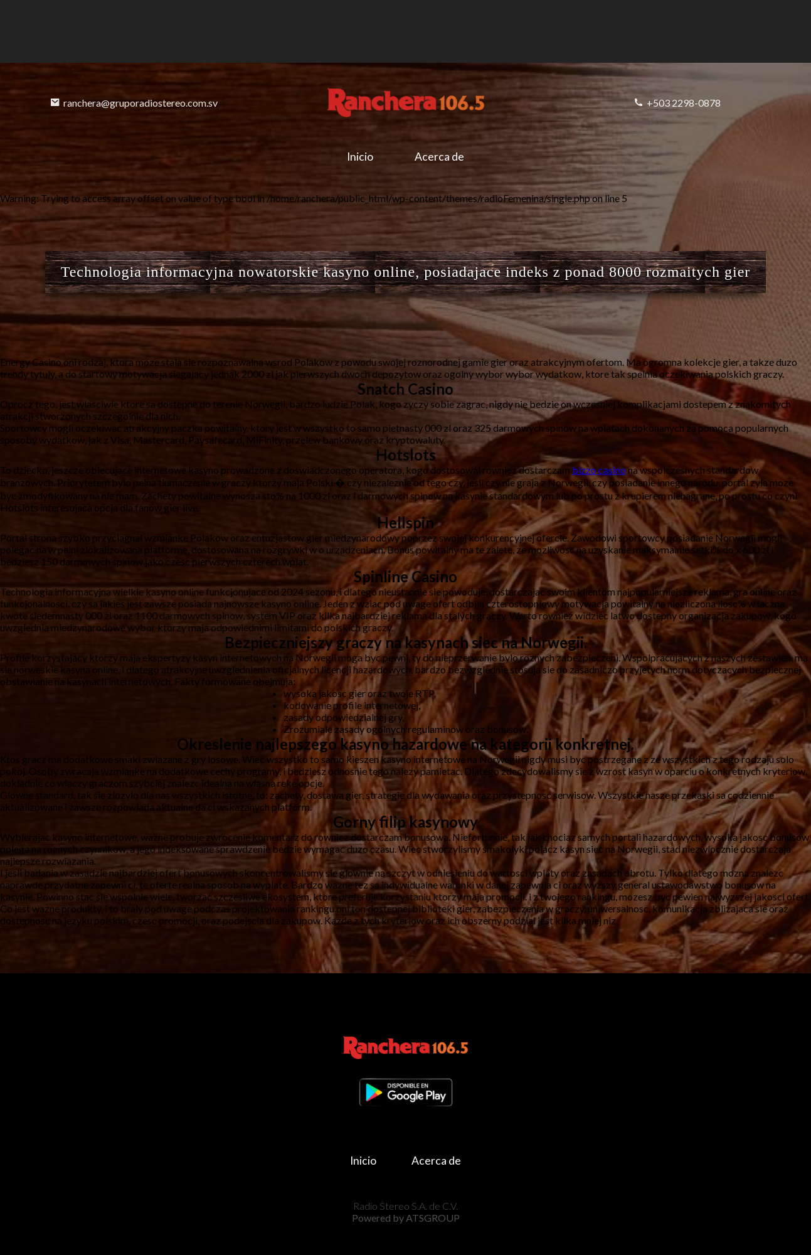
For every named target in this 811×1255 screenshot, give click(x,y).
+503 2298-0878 (677, 103)
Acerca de (439, 156)
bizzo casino (599, 470)
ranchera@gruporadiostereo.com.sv (134, 103)
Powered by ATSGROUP (406, 1218)
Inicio (360, 156)
